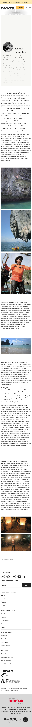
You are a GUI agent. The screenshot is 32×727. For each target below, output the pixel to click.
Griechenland (5, 620)
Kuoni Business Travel (7, 664)
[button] (26, 7)
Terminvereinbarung (7, 657)
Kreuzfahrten (5, 642)
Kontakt (20, 7)
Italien (3, 627)
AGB (2, 690)
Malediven (4, 598)
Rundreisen (4, 639)
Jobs (8, 688)
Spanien (3, 624)
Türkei (3, 614)
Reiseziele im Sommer (8, 610)
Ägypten (3, 602)
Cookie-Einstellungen (11, 690)
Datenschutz (15, 688)
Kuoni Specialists (6, 660)
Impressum (23, 688)
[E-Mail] (11, 585)
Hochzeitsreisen (5, 645)
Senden (26, 585)
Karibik (3, 595)
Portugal (3, 617)
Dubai (3, 605)
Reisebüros (4, 654)
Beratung (4, 650)
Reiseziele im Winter (8, 592)
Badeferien (4, 635)
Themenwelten (6, 632)
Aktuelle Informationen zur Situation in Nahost (15, 2)
